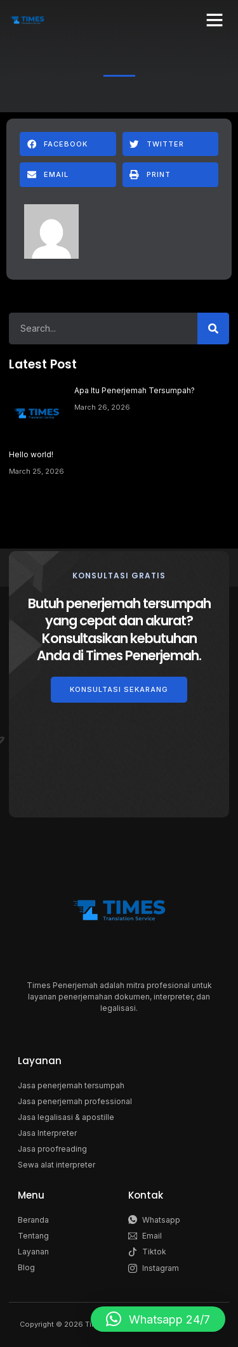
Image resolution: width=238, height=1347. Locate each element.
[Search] (213, 328)
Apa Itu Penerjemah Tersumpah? (134, 390)
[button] (214, 19)
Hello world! (31, 454)
